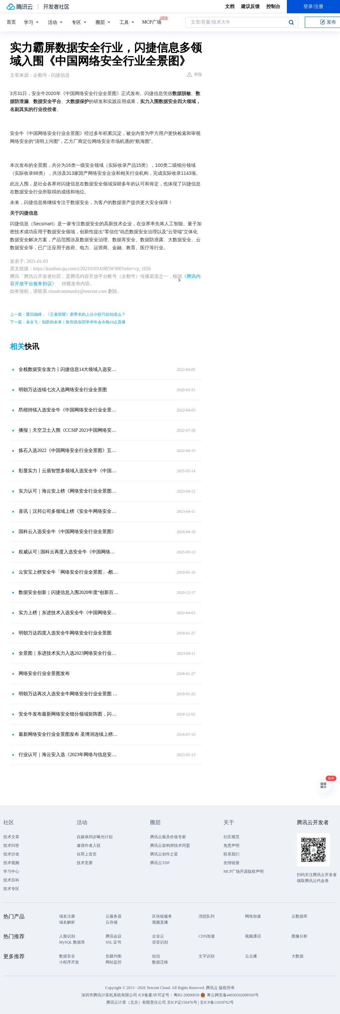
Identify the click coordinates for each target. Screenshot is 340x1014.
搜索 (291, 22)
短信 (156, 956)
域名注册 (67, 916)
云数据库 (299, 916)
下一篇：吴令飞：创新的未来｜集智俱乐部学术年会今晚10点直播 (68, 322)
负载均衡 (114, 956)
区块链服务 (162, 916)
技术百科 (11, 880)
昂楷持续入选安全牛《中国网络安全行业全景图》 (69, 409)
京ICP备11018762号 (217, 1002)
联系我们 (231, 854)
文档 (229, 6)
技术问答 (11, 845)
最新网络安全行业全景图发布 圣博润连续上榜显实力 (69, 734)
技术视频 (11, 862)
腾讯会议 (114, 936)
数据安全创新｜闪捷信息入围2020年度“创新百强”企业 (69, 592)
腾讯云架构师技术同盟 (170, 845)
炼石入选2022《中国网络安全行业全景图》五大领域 (69, 450)
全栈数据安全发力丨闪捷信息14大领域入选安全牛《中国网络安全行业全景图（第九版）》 (69, 369)
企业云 (158, 936)
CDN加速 (207, 936)
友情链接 (231, 862)
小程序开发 (69, 962)
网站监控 (114, 962)
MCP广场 (151, 22)
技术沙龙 (11, 854)
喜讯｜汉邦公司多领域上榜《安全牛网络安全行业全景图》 (69, 511)
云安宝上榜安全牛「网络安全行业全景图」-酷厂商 (69, 572)
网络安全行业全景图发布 (44, 673)
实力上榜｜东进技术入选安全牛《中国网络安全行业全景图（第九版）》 (69, 612)
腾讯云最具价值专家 (168, 837)
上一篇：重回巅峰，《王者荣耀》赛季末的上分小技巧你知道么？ (68, 314)
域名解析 (67, 922)
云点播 (251, 956)
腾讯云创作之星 (164, 854)
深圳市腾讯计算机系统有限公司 (109, 995)
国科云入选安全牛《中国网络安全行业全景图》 (67, 531)
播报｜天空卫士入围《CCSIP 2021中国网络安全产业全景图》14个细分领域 (69, 430)
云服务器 (114, 916)
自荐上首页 (87, 854)
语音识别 (160, 942)
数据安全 (67, 956)
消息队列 (206, 916)
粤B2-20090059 (187, 995)
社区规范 (231, 837)
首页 (11, 22)
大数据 (297, 956)
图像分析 (299, 936)
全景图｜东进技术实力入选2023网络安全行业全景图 (69, 653)
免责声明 (231, 845)
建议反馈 (250, 6)
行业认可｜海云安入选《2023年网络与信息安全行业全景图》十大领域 (69, 754)
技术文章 (11, 837)
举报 (194, 74)
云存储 (112, 922)
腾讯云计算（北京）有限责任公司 (136, 1002)
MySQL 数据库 (72, 942)
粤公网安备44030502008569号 (233, 995)
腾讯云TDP (160, 862)
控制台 (273, 6)
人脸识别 (67, 936)
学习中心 (11, 871)
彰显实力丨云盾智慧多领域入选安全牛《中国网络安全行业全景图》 (69, 470)
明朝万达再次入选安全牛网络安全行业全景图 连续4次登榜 (69, 693)
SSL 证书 (113, 942)
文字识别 (206, 956)
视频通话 (253, 936)
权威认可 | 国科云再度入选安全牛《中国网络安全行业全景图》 (69, 551)
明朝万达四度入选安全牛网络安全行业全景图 (65, 632)
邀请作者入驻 (89, 845)
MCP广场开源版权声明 (243, 871)
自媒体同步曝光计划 (95, 837)
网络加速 (253, 916)
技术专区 (11, 888)
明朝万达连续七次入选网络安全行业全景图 (63, 389)
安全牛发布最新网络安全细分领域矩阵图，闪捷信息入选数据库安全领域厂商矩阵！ (69, 714)
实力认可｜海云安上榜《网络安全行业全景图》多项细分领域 (69, 491)
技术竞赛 (85, 862)
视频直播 (160, 922)
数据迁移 (160, 962)
